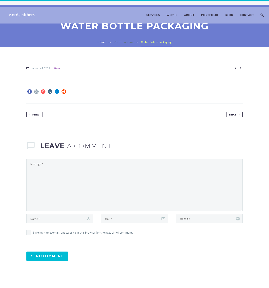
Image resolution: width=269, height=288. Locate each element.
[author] (59, 218)
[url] (209, 218)
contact (247, 15)
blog (229, 15)
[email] (134, 218)
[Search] (261, 15)
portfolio (209, 15)
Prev (33, 114)
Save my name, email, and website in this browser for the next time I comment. (83, 232)
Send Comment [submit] (47, 256)
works (171, 15)
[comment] (134, 185)
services (153, 15)
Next (235, 114)
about (189, 15)
